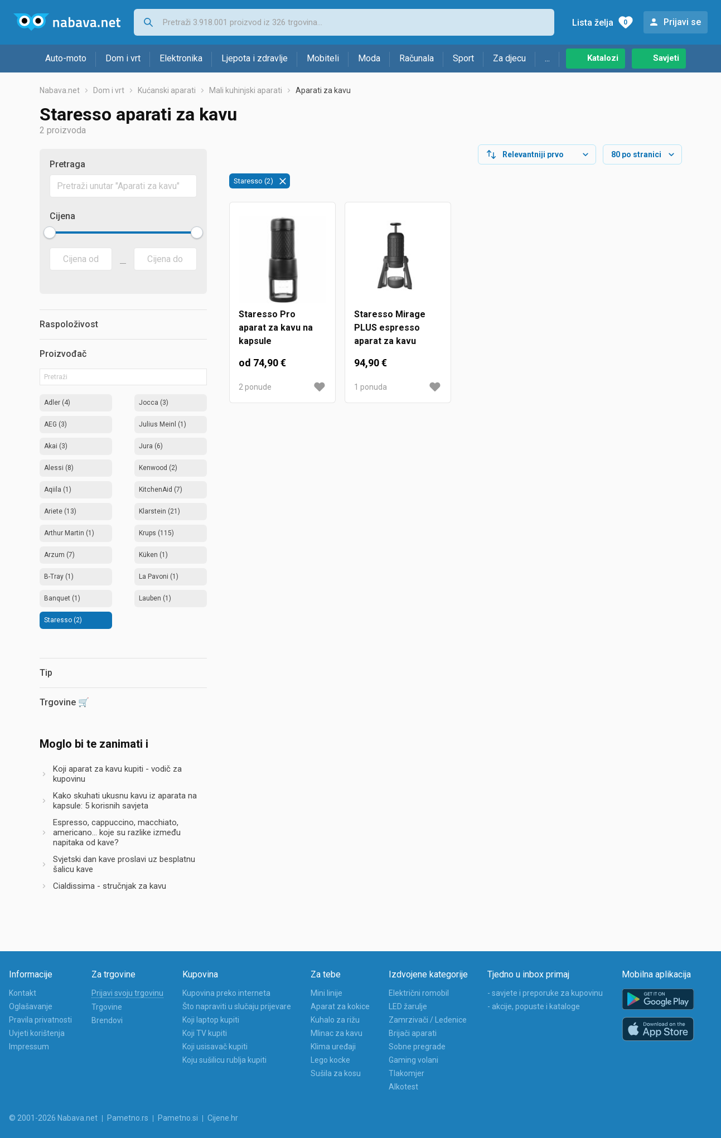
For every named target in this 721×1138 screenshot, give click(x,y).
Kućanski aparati (167, 90)
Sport (463, 58)
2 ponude (255, 386)
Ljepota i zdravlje (254, 58)
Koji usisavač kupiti (215, 1046)
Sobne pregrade (417, 1046)
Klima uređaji (333, 1046)
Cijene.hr (222, 1117)
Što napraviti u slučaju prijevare (236, 1006)
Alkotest (403, 1086)
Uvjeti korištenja (37, 1033)
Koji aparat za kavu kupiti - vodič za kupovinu (117, 774)
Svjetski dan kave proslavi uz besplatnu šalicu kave (124, 864)
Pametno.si (178, 1117)
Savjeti (666, 58)
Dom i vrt (123, 58)
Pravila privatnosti (40, 1019)
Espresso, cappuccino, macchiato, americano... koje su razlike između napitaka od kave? (117, 832)
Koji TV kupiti (204, 1033)
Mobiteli (323, 58)
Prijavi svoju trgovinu (127, 993)
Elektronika (180, 58)
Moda (369, 58)
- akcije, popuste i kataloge (533, 1006)
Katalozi (602, 58)
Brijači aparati (413, 1033)
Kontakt (22, 993)
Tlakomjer (406, 1073)
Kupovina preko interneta (226, 993)
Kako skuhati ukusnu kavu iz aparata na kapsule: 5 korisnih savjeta (125, 801)
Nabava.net (60, 90)
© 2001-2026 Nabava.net (53, 1117)
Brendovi (107, 1020)
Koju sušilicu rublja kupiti (224, 1059)
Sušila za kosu (336, 1073)
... (547, 58)
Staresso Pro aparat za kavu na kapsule (276, 327)
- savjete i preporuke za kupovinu (545, 993)
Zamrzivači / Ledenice (428, 1019)
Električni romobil (419, 993)
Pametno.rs (127, 1117)
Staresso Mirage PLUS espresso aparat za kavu (389, 327)
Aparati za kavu (323, 90)
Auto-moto (65, 58)
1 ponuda (370, 386)
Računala (416, 58)
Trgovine (106, 1007)
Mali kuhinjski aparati (245, 90)
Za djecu (509, 58)
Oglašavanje (30, 1006)
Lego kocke (330, 1059)
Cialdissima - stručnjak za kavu (109, 886)
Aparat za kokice (340, 1006)
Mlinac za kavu (336, 1033)
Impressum (29, 1046)
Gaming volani (413, 1059)
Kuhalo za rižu (335, 1019)
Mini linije (326, 993)
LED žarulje (408, 1006)
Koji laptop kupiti (210, 1019)
